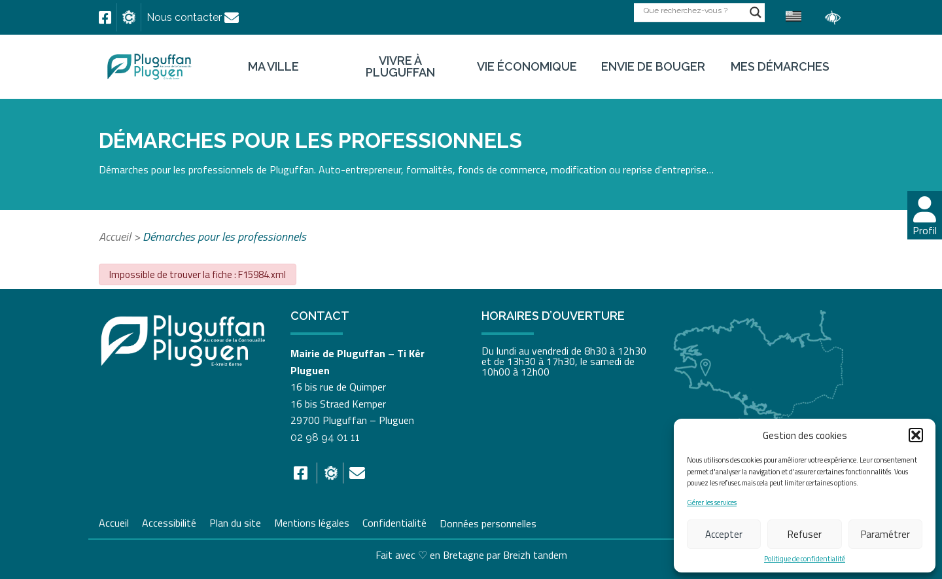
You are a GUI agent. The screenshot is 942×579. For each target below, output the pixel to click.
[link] (105, 17)
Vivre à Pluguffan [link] (400, 67)
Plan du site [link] (235, 521)
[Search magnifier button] (755, 12)
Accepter (723, 534)
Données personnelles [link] (488, 523)
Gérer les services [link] (712, 502)
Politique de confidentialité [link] (804, 559)
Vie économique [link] (527, 67)
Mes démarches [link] (780, 67)
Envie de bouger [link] (653, 67)
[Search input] (693, 10)
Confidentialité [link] (394, 521)
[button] (915, 435)
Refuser (805, 534)
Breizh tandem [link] (535, 555)
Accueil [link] (115, 236)
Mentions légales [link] (311, 521)
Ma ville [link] (273, 67)
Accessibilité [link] (169, 521)
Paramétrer (885, 534)
